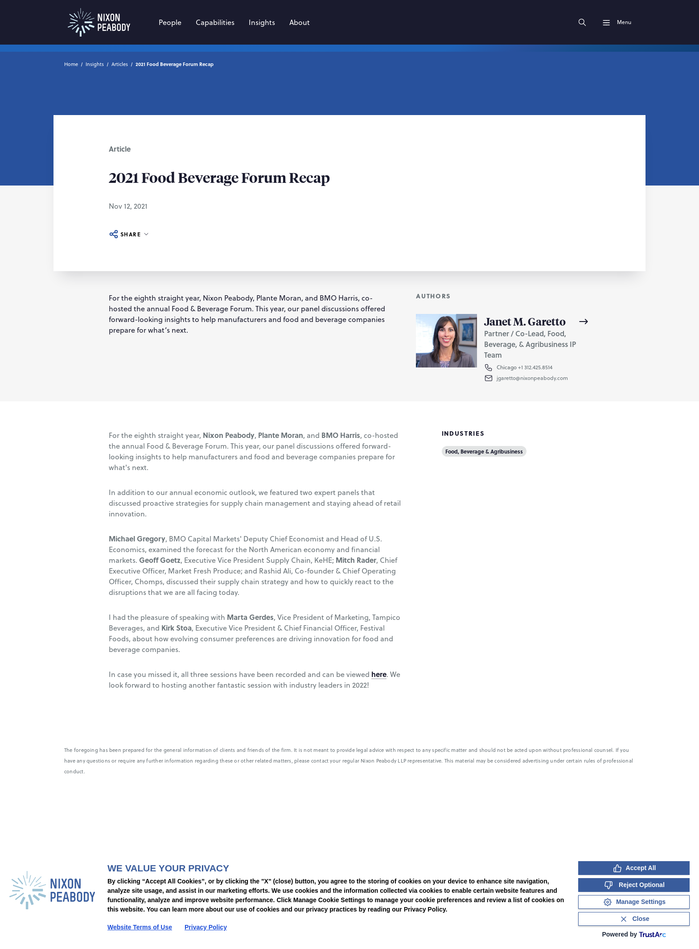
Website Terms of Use (139, 927)
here (379, 674)
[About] (299, 22)
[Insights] (262, 22)
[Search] (582, 22)
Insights (95, 64)
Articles (119, 64)
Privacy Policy (206, 927)
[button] (543, 378)
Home (71, 64)
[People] (170, 22)
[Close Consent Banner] (634, 919)
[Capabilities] (215, 22)
